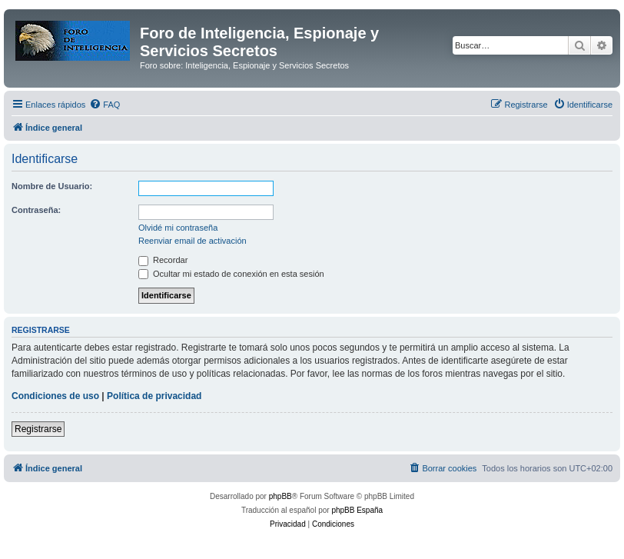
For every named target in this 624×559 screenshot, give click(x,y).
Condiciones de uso (55, 396)
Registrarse (38, 429)
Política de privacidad (154, 396)
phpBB (280, 496)
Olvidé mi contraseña (177, 227)
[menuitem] (104, 104)
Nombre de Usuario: (52, 186)
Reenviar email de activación (192, 240)
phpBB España (357, 510)
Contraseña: (36, 210)
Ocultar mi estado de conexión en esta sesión (231, 273)
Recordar (163, 260)
